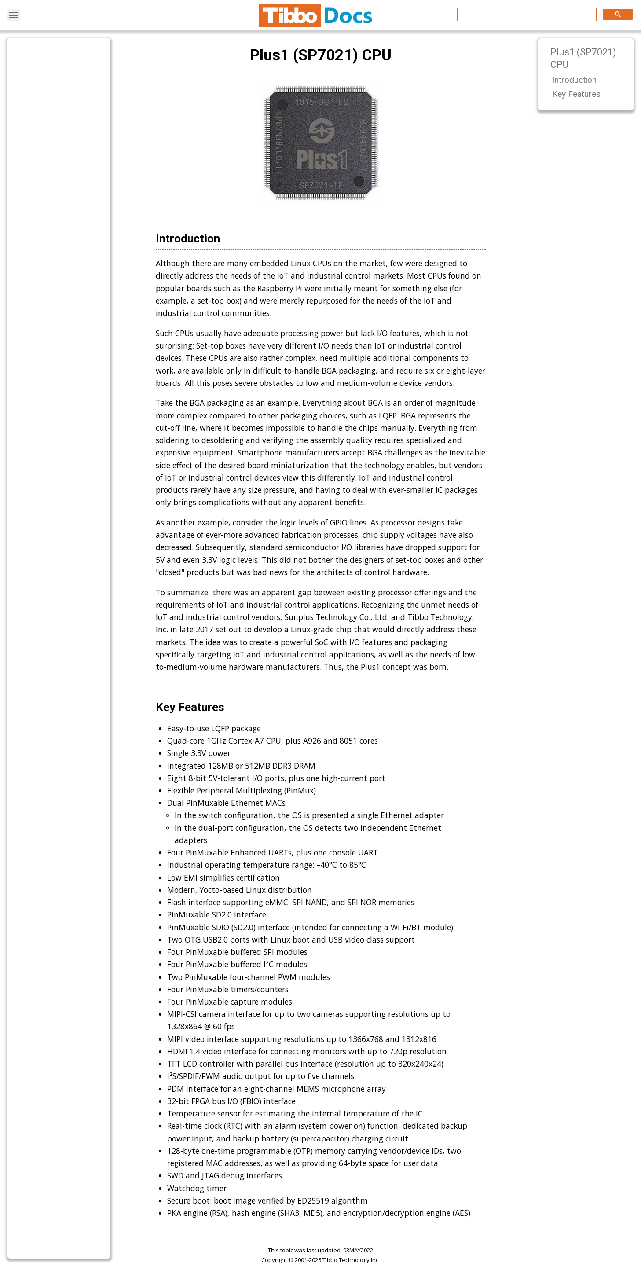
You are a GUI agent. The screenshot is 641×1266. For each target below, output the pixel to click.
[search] (526, 15)
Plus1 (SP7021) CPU (583, 58)
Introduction (574, 80)
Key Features (576, 94)
